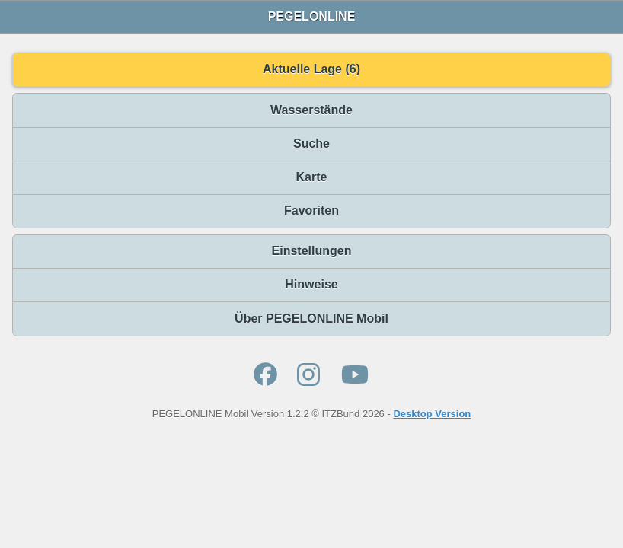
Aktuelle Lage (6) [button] (311, 68)
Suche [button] (311, 143)
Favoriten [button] (311, 210)
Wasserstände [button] (311, 110)
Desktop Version (432, 413)
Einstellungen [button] (312, 250)
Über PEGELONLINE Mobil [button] (311, 318)
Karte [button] (311, 176)
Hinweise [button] (311, 284)
